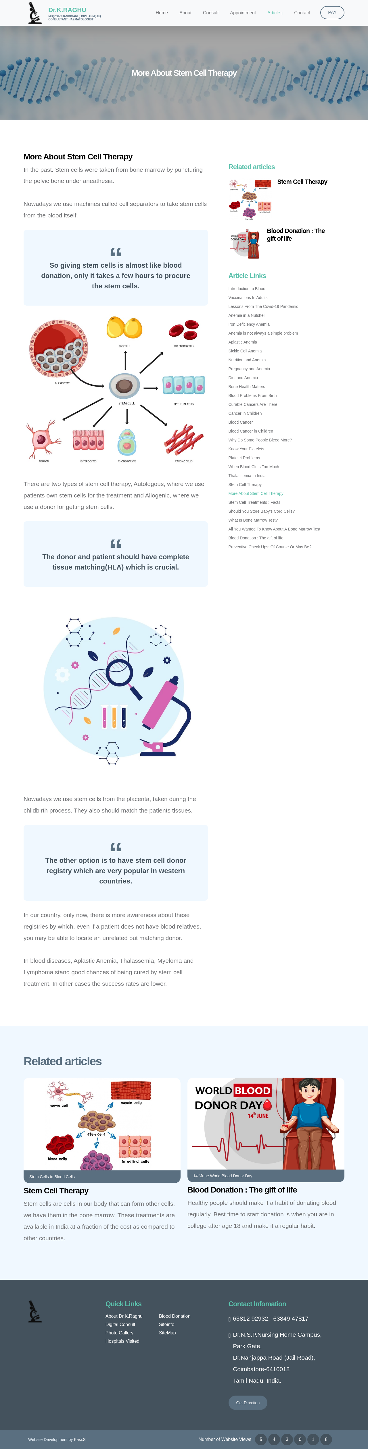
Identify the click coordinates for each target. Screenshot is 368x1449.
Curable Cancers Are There (253, 404)
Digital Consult (120, 1324)
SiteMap (167, 1332)
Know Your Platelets (246, 449)
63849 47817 (290, 1318)
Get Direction (248, 1402)
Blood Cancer (241, 422)
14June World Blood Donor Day (222, 1176)
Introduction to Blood (247, 288)
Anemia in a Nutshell (247, 315)
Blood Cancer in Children (251, 431)
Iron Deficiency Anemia (249, 324)
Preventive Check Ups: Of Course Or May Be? (270, 547)
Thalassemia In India (247, 475)
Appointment (243, 12)
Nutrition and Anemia (247, 360)
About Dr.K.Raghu (124, 1316)
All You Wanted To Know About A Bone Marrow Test (275, 529)
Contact (302, 12)
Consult (210, 12)
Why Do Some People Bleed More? (260, 440)
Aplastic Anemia (243, 342)
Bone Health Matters (247, 386)
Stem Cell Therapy (302, 181)
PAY (332, 12)
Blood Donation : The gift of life (256, 538)
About (185, 12)
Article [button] (273, 12)
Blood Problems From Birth (253, 395)
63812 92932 (250, 1318)
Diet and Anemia (243, 377)
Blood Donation (174, 1316)
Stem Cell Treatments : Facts (255, 502)
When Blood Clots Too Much (254, 466)
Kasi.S (79, 1439)
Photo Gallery (119, 1332)
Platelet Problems (244, 458)
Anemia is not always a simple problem (263, 333)
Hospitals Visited (122, 1341)
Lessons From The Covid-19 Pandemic (263, 306)
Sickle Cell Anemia (245, 351)
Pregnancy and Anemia (249, 368)
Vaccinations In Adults (248, 297)
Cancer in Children (245, 413)
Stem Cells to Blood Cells (52, 1176)
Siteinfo (166, 1324)
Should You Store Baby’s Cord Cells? (262, 511)
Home (162, 12)
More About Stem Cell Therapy (256, 493)
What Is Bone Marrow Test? (253, 520)
